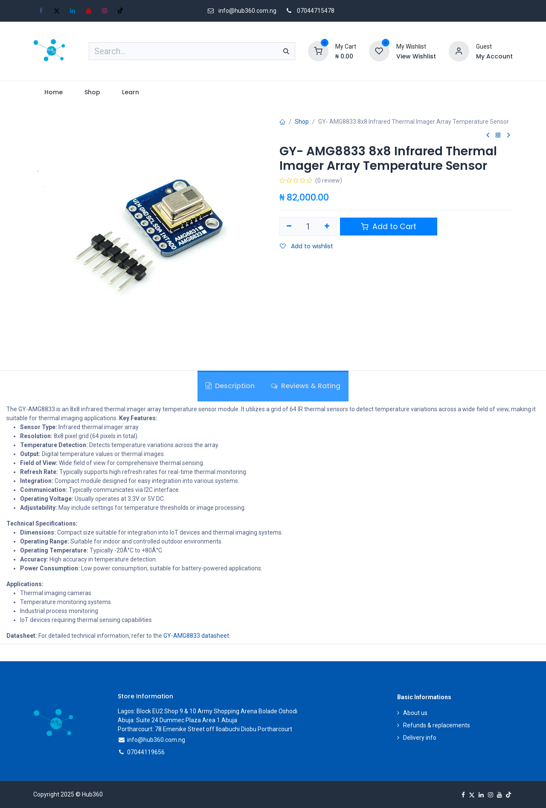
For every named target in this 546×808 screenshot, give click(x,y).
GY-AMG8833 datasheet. (196, 635)
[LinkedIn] (72, 11)
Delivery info (419, 737)
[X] (57, 11)
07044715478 (315, 10)
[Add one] (327, 226)
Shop (302, 121)
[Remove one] (289, 226)
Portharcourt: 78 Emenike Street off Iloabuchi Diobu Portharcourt (205, 729)
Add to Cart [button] (388, 226)
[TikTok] (120, 11)
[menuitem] (53, 92)
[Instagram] (104, 11)
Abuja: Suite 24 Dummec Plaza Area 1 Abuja (177, 720)
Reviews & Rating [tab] (305, 386)
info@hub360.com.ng (156, 739)
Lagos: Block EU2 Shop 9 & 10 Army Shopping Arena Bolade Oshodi (207, 711)
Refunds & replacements (436, 725)
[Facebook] (41, 11)
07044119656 (146, 752)
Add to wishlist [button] (306, 246)
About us (415, 712)
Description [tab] (230, 386)
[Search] (286, 51)
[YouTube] (89, 11)
